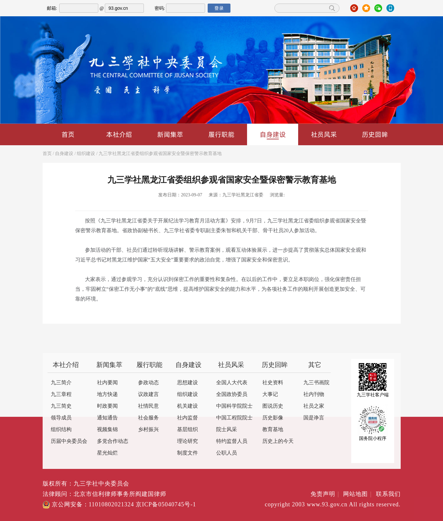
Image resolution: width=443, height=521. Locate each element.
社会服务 (148, 418)
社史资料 (272, 383)
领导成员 (61, 418)
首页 (68, 134)
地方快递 (107, 394)
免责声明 (326, 494)
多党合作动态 (112, 441)
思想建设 (187, 383)
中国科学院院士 (234, 406)
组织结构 (61, 429)
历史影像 (272, 418)
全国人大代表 (231, 383)
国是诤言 (313, 418)
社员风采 (324, 134)
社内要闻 (107, 383)
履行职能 (221, 134)
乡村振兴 (148, 429)
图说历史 (272, 406)
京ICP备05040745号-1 (166, 504)
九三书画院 (316, 383)
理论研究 (187, 441)
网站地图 (358, 494)
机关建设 (187, 406)
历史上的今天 (278, 441)
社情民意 (148, 406)
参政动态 (148, 383)
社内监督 (187, 418)
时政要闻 (107, 406)
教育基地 (272, 429)
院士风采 (226, 429)
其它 (314, 365)
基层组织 (187, 429)
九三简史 (61, 406)
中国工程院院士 (234, 418)
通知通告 (107, 418)
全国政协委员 (231, 394)
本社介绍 (119, 134)
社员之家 (313, 406)
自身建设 (273, 134)
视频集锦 (107, 429)
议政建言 (148, 394)
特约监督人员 (231, 441)
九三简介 (61, 383)
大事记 (270, 394)
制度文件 (187, 453)
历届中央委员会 (69, 441)
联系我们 (388, 494)
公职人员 (226, 453)
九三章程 (61, 394)
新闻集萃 (170, 134)
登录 (219, 8)
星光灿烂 (107, 453)
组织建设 (86, 153)
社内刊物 (313, 394)
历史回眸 (375, 134)
